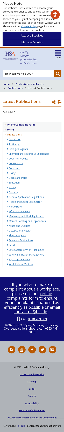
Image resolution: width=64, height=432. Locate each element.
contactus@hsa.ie (30, 311)
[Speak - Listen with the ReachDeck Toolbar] (55, 14)
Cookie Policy (29, 26)
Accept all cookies (32, 35)
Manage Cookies (32, 42)
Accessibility (32, 403)
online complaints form (29, 296)
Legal (32, 388)
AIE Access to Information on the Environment (32, 417)
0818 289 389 (37, 319)
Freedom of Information (32, 410)
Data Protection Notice (32, 374)
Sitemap (32, 381)
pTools (21, 425)
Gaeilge (32, 396)
